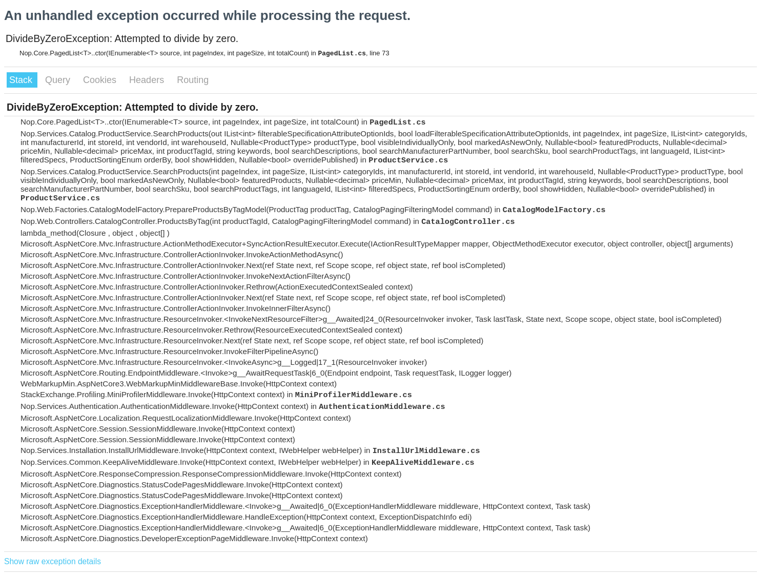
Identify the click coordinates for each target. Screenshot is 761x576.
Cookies (101, 80)
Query (59, 80)
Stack (22, 80)
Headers (148, 80)
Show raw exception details (52, 561)
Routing (193, 80)
